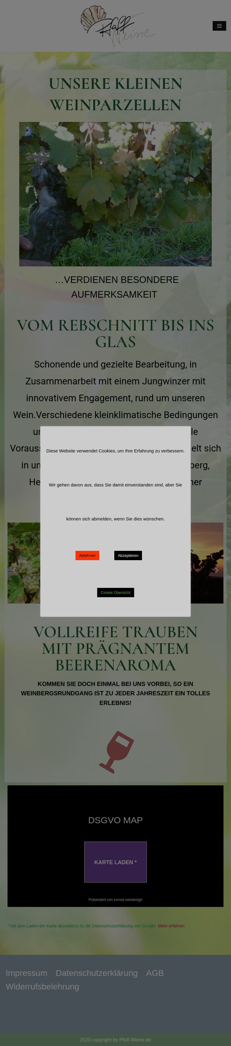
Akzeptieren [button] (128, 555)
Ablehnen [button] (87, 555)
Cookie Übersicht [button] (116, 592)
